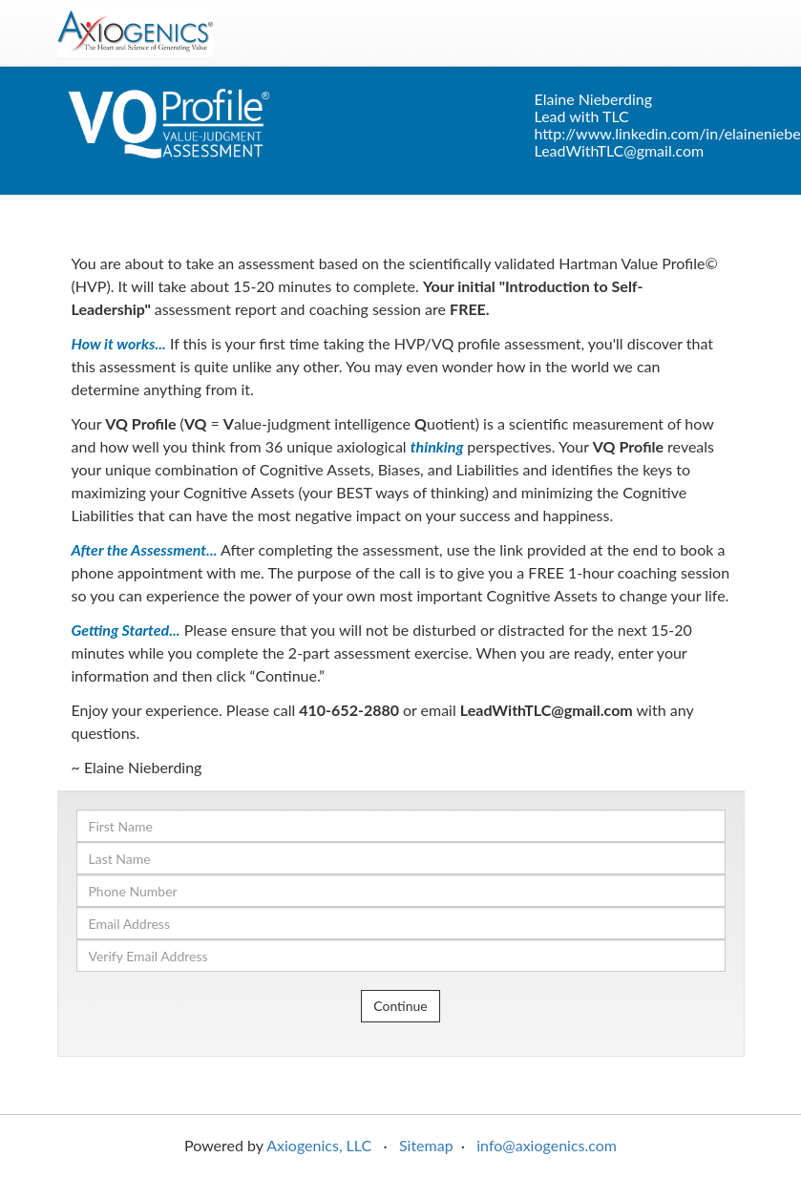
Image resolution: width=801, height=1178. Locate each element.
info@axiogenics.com (546, 1145)
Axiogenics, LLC (318, 1145)
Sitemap (426, 1145)
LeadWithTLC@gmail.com (620, 150)
